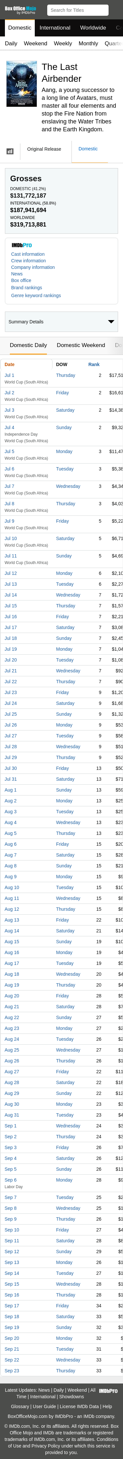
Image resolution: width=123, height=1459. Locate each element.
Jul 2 (9, 392)
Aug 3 (11, 811)
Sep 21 (12, 1349)
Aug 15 (12, 941)
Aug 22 (12, 1017)
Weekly (63, 43)
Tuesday (64, 468)
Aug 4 (11, 822)
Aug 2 (11, 800)
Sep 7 (11, 1197)
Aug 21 (12, 1006)
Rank (93, 364)
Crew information (28, 260)
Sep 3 (11, 1147)
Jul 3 (9, 410)
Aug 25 (12, 1050)
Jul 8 (9, 503)
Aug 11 (12, 898)
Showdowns (71, 1396)
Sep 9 (11, 1219)
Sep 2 (11, 1136)
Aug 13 (12, 920)
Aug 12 (12, 909)
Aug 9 (11, 876)
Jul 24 (11, 703)
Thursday (65, 375)
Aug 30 (12, 1104)
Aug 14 (12, 930)
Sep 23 (12, 1370)
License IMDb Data (79, 1406)
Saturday (65, 410)
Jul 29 (11, 757)
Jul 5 (9, 451)
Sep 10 (12, 1229)
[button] (115, 9)
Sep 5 (11, 1169)
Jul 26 (11, 725)
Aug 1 (11, 790)
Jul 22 (11, 681)
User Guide (44, 1406)
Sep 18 (12, 1316)
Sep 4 (11, 1158)
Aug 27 (12, 1071)
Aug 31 (12, 1115)
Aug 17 (12, 963)
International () (33, 203)
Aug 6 (11, 844)
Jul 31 (11, 779)
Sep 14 (12, 1273)
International (55, 28)
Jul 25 (11, 714)
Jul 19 (11, 649)
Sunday (64, 427)
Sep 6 (11, 1180)
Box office (21, 280)
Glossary (20, 1406)
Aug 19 (12, 985)
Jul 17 (11, 627)
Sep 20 (12, 1338)
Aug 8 (11, 865)
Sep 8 (11, 1208)
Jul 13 (11, 584)
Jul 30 (11, 768)
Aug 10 (12, 887)
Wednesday (68, 486)
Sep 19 (12, 1327)
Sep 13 (12, 1262)
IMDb (88, 1416)
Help (107, 1406)
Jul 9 (9, 521)
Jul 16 (11, 616)
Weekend (36, 43)
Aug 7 (11, 855)
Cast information (28, 254)
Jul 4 (9, 427)
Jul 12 (11, 573)
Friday (62, 392)
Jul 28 (11, 746)
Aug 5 (11, 833)
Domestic (19, 28)
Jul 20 (11, 660)
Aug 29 (12, 1093)
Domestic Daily (28, 345)
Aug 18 (12, 974)
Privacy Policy (45, 1445)
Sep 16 (12, 1294)
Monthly (88, 43)
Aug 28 (12, 1082)
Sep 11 (12, 1240)
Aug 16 (12, 952)
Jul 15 (11, 605)
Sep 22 (12, 1359)
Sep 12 (12, 1251)
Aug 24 (12, 1039)
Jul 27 (11, 735)
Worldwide (93, 28)
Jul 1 (9, 375)
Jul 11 (11, 555)
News (17, 273)
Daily (11, 43)
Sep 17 (12, 1305)
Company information (33, 267)
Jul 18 (11, 638)
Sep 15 (12, 1284)
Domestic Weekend (81, 345)
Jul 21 (11, 670)
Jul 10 (11, 538)
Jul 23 (11, 692)
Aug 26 (12, 1060)
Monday (64, 451)
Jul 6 (9, 468)
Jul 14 (11, 595)
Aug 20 (12, 995)
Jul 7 (9, 486)
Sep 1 (11, 1125)
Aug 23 (12, 1028)
